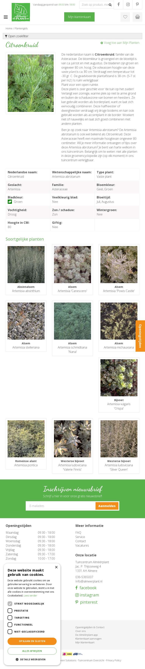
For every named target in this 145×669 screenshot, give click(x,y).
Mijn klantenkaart (84, 646)
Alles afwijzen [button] (32, 651)
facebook (87, 592)
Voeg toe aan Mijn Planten (121, 43)
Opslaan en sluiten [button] (32, 641)
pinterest (88, 607)
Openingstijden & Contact (89, 631)
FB (118, 4)
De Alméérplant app (86, 639)
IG (128, 4)
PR (137, 4)
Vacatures (82, 550)
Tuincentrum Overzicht (91, 664)
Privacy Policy (113, 664)
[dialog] (32, 614)
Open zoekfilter (17, 36)
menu (5, 17)
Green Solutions (67, 664)
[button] (32, 659)
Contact (80, 545)
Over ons (80, 635)
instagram (89, 599)
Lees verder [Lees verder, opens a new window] (30, 595)
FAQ (78, 537)
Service (80, 541)
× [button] (56, 567)
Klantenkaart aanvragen (88, 642)
